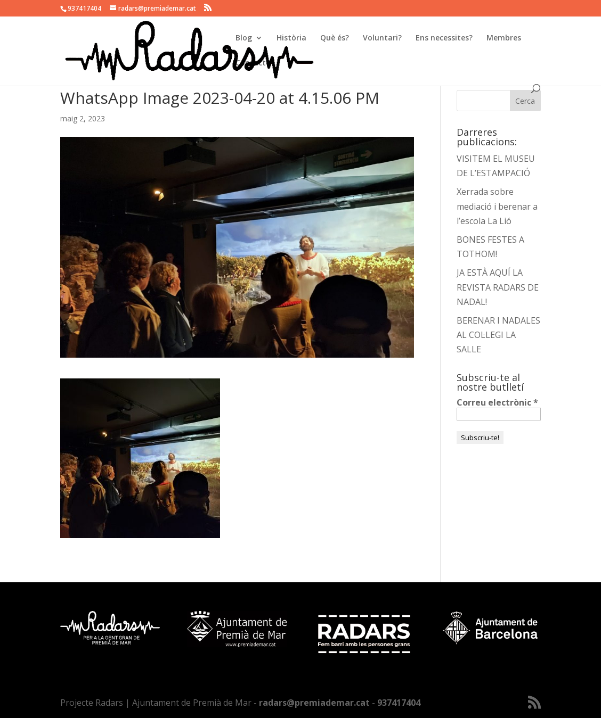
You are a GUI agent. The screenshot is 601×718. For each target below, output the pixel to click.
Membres (503, 38)
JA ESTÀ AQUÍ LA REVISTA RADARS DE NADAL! (498, 287)
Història (291, 38)
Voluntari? (382, 38)
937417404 (398, 702)
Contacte (252, 63)
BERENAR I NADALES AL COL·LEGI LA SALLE (498, 335)
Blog (243, 38)
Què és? (334, 38)
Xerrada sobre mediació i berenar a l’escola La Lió (497, 206)
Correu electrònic (497, 402)
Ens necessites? (444, 38)
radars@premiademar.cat (314, 702)
